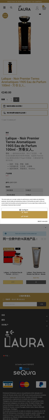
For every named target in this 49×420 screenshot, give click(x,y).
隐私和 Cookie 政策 (42, 221)
